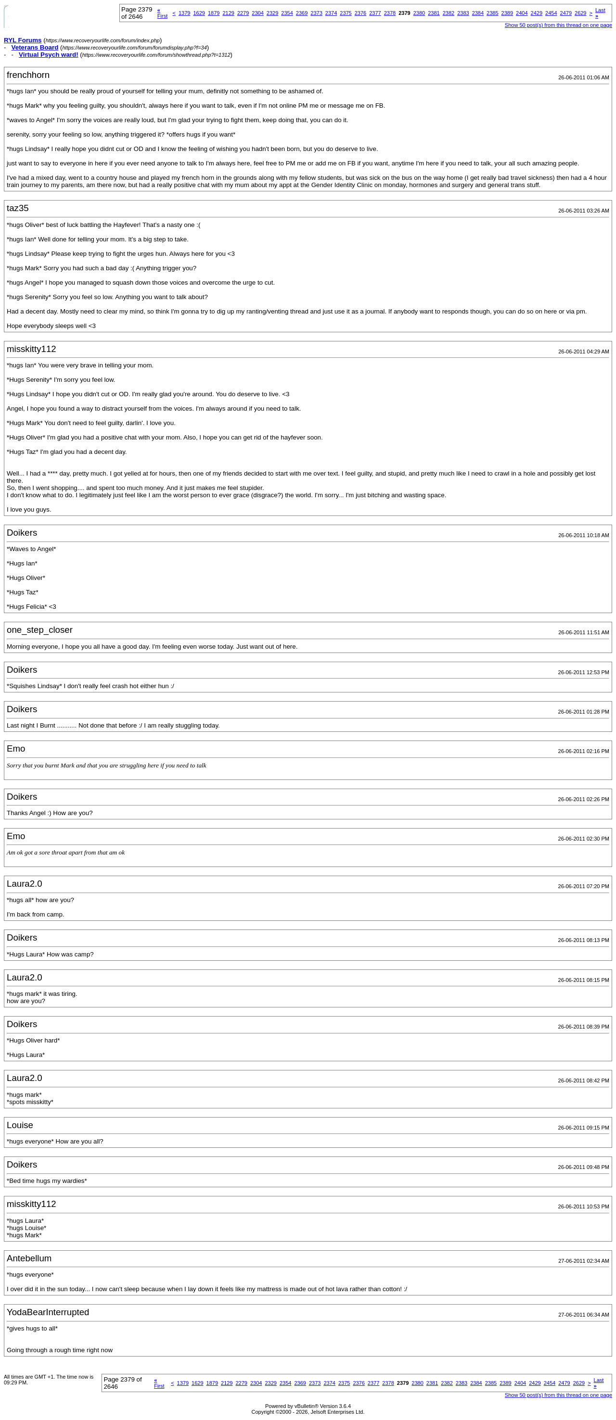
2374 (331, 13)
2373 (316, 13)
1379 (184, 13)
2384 (478, 13)
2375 (345, 13)
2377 (375, 13)
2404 (521, 13)
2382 (448, 13)
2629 (580, 13)
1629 (199, 13)
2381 (433, 13)
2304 (257, 13)
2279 (243, 13)
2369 (302, 13)
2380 (419, 13)
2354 (287, 13)
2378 (390, 13)
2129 (228, 13)
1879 (213, 13)
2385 (492, 13)
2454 (551, 13)
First (162, 13)
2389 (507, 13)
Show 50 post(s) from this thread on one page (558, 25)
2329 (272, 13)
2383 (463, 13)
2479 (566, 13)
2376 (360, 13)
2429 (536, 13)
